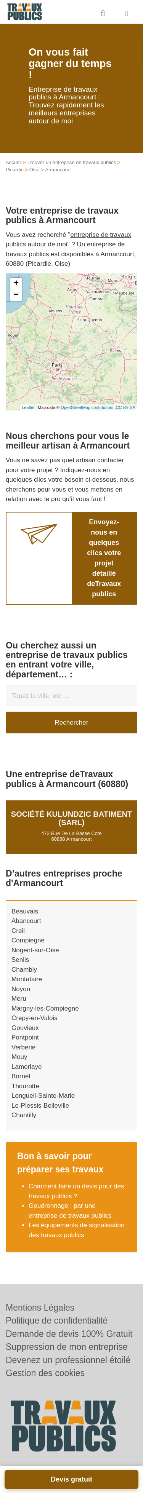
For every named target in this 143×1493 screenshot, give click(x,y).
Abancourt (26, 921)
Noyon (20, 989)
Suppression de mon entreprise (67, 1347)
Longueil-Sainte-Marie (43, 1095)
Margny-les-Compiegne (45, 1008)
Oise (34, 169)
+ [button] (16, 283)
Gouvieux (25, 1028)
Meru (18, 998)
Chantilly (23, 1115)
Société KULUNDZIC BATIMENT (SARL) (71, 818)
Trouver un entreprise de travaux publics (71, 162)
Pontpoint (25, 1037)
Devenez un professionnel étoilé (68, 1360)
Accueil (14, 162)
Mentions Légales (40, 1308)
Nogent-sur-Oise (35, 950)
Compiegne (28, 940)
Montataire (26, 979)
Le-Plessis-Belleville (40, 1105)
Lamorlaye (26, 1066)
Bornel (20, 1076)
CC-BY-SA (125, 407)
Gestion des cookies (45, 1373)
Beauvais (24, 911)
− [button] (16, 295)
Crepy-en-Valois (34, 1018)
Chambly (24, 969)
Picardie (15, 169)
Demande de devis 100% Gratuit (69, 1334)
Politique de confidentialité (57, 1320)
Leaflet (28, 407)
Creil (18, 930)
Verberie (23, 1047)
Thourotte (25, 1086)
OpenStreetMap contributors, (88, 407)
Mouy (19, 1056)
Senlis (20, 959)
